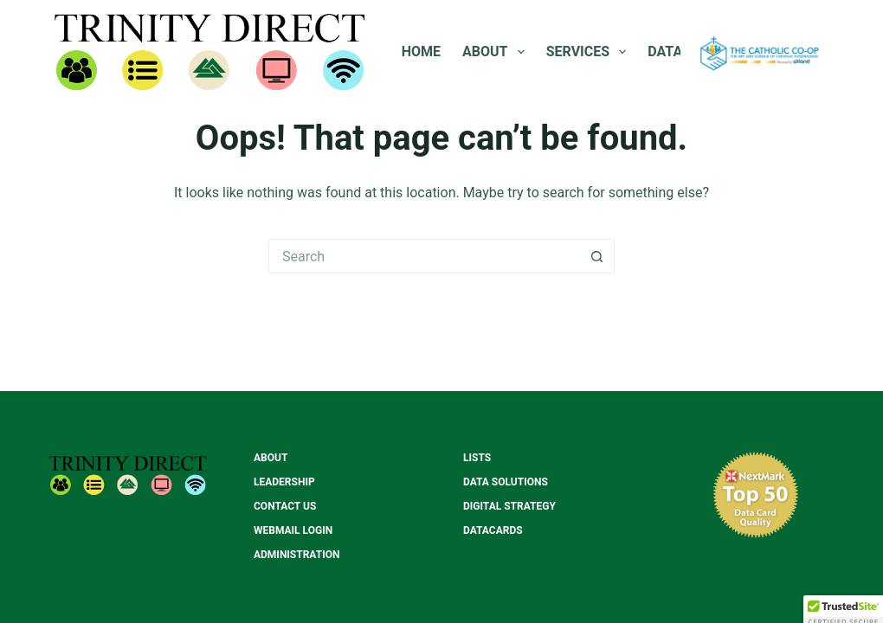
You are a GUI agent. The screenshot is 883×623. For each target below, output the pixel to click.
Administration (296, 555)
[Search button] (597, 256)
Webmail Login (293, 530)
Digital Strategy (509, 506)
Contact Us (285, 506)
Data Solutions (505, 482)
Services (590, 52)
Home (421, 51)
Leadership (284, 482)
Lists (477, 458)
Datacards (493, 530)
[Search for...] (424, 256)
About (497, 52)
